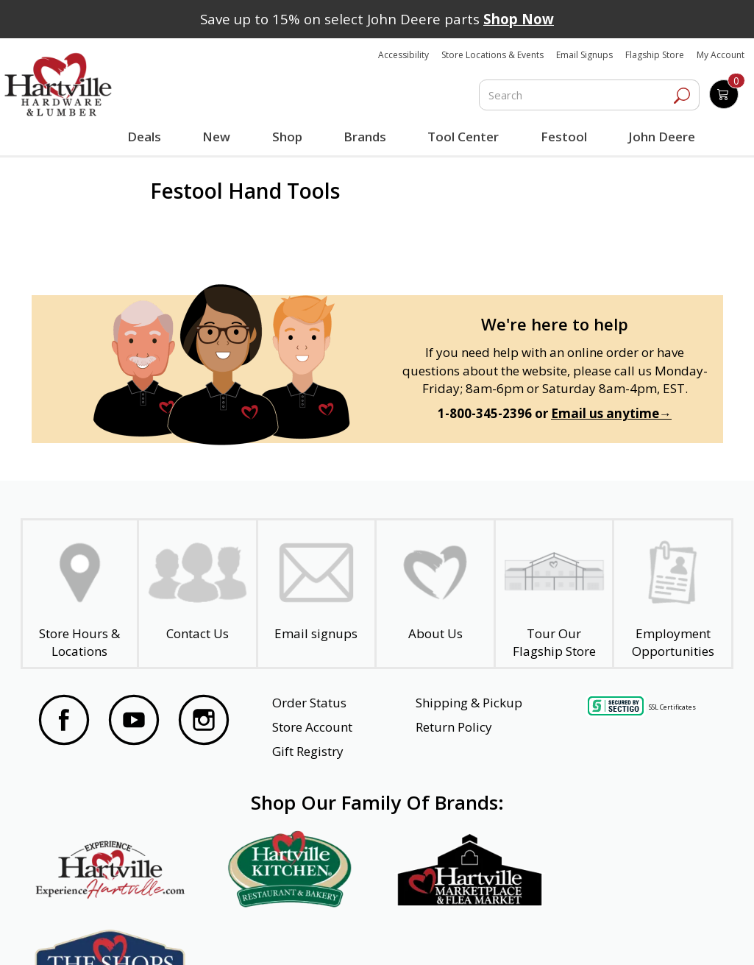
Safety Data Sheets (332, 934)
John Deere (661, 136)
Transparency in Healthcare (480, 934)
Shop (289, 138)
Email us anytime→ (611, 413)
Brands (365, 136)
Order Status (309, 702)
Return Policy (454, 726)
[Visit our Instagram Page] (204, 722)
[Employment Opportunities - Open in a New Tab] (672, 594)
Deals (146, 138)
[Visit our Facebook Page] (64, 722)
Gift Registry (308, 751)
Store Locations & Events (492, 55)
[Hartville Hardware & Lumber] (58, 84)
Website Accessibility (97, 934)
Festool (564, 136)
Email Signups (584, 55)
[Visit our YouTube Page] (134, 722)
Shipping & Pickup (469, 702)
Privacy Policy (214, 934)
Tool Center (463, 136)
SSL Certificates (672, 707)
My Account (720, 55)
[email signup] (316, 594)
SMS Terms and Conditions (643, 934)
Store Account (312, 726)
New (217, 136)
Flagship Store (654, 55)
